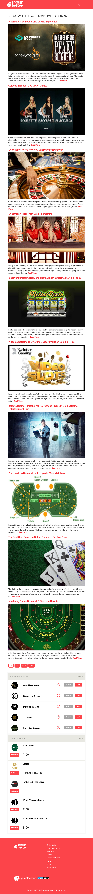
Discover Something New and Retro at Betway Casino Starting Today (44, 278)
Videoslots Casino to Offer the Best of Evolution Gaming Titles (41, 342)
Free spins (50, 851)
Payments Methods (54, 858)
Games (50, 855)
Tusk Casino (28, 745)
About (50, 864)
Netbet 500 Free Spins (33, 782)
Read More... (63, 81)
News (49, 861)
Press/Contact (52, 867)
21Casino (27, 717)
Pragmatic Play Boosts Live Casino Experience (32, 21)
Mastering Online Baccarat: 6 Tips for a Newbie (33, 601)
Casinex (26, 764)
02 (17, 665)
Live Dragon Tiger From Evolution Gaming (30, 214)
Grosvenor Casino (31, 696)
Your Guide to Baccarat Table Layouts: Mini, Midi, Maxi (36, 473)
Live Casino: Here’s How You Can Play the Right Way (35, 149)
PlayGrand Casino (31, 707)
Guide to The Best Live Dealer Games (27, 85)
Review (68, 685)
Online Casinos (53, 845)
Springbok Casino (31, 728)
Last (31, 665)
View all (80, 676)
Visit (78, 685)
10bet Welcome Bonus (33, 800)
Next (24, 665)
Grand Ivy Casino (31, 685)
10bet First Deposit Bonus (35, 818)
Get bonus (14, 755)
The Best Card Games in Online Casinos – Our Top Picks (37, 537)
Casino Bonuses (53, 848)
